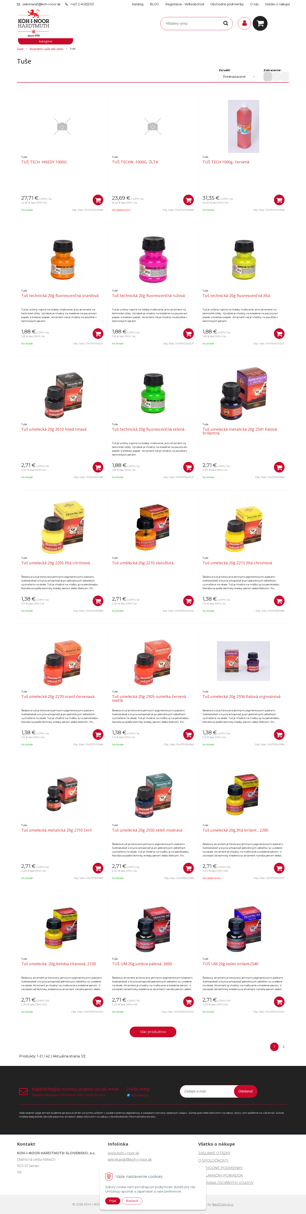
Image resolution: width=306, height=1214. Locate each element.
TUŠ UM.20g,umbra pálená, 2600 (142, 963)
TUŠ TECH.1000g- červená (226, 161)
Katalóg (137, 4)
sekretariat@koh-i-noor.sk (41, 4)
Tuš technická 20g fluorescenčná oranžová (60, 295)
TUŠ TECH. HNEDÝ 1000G (44, 161)
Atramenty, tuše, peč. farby (47, 48)
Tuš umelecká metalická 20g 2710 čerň (56, 830)
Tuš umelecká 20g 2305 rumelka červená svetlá (149, 698)
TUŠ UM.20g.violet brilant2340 (230, 963)
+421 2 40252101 (82, 4)
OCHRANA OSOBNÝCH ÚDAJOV (226, 1183)
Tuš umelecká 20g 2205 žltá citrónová (55, 562)
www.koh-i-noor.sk (123, 1153)
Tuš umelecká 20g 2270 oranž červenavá (57, 696)
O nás (254, 4)
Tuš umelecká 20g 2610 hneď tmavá (53, 429)
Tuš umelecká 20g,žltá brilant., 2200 (235, 830)
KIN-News (139, 1095)
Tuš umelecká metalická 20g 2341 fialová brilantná (240, 431)
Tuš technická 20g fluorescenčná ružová (148, 295)
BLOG (154, 4)
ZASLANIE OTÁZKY (214, 1153)
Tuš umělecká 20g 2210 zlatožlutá (143, 562)
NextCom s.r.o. (223, 1204)
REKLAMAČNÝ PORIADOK (220, 1175)
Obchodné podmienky (227, 4)
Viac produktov (153, 1032)
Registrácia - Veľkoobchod (184, 4)
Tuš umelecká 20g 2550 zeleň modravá (147, 830)
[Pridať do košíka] (98, 200)
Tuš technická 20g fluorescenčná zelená (148, 429)
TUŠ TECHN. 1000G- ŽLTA (135, 161)
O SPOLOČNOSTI (213, 1161)
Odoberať (245, 1091)
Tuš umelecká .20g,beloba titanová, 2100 (58, 963)
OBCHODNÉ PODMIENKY (220, 1168)
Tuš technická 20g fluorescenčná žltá (236, 295)
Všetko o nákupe (277, 4)
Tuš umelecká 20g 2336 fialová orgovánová (241, 696)
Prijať (112, 1201)
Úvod (20, 48)
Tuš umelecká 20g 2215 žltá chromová (237, 562)
